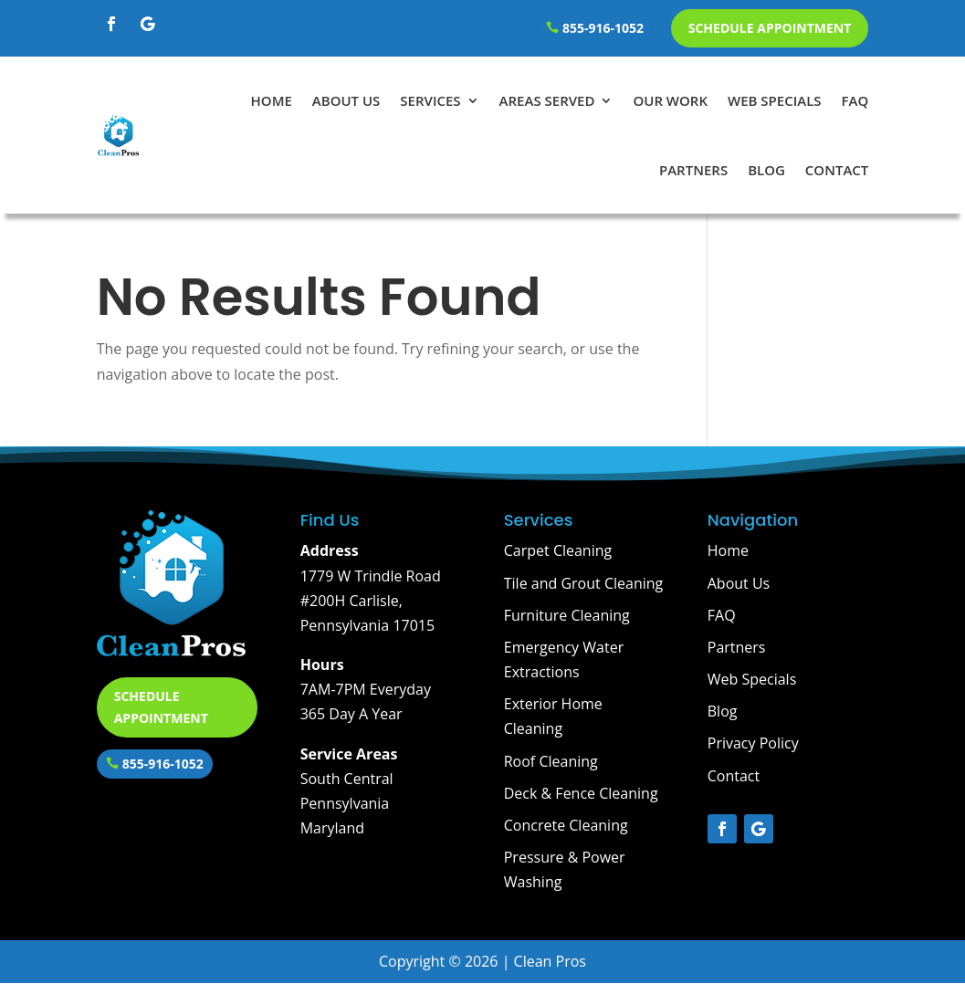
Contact (836, 170)
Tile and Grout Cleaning (584, 583)
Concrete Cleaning (566, 825)
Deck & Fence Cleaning (581, 793)
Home (271, 100)
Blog (766, 170)
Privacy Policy (753, 743)
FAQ (855, 100)
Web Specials (775, 100)
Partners (693, 170)
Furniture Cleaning (567, 615)
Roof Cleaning (551, 761)
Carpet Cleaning (558, 550)
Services (430, 100)
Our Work (670, 100)
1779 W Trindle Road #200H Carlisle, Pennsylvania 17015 (370, 600)
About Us (346, 100)
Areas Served (547, 100)
